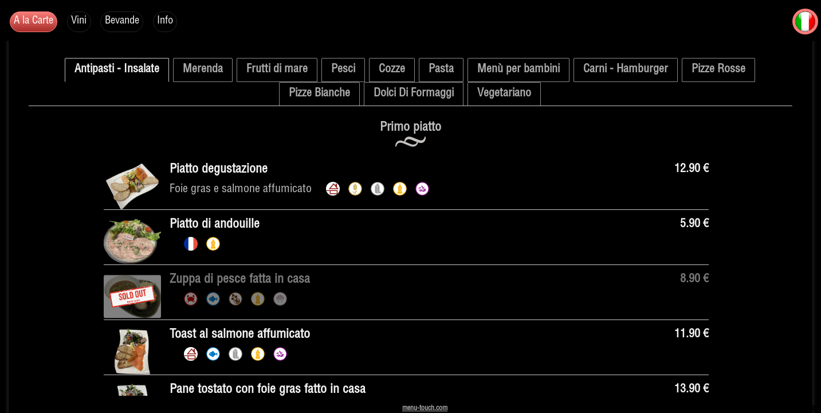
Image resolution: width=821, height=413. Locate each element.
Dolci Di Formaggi (414, 94)
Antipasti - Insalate (116, 70)
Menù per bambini (518, 70)
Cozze (392, 70)
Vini (90, 23)
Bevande (139, 23)
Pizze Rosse (718, 70)
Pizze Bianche (319, 94)
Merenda (203, 70)
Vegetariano (504, 94)
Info (189, 23)
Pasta (441, 70)
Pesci (343, 70)
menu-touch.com (424, 408)
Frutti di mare (277, 70)
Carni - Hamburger (625, 70)
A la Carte (38, 23)
